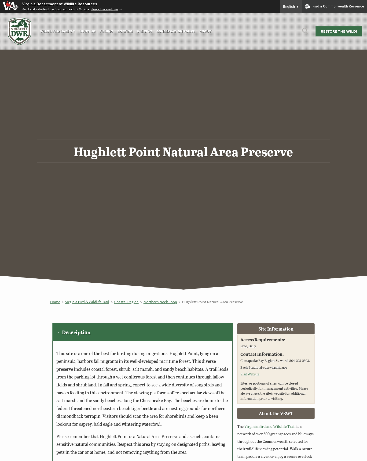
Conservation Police (175, 31)
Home (55, 302)
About (205, 31)
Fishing (106, 31)
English (291, 6)
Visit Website (249, 374)
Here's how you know (104, 9)
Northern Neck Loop (160, 302)
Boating (124, 31)
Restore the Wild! (339, 31)
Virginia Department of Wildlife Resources (59, 4)
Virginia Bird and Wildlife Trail (270, 426)
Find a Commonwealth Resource (334, 6)
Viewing (144, 31)
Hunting (87, 31)
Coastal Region (126, 302)
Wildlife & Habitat (57, 31)
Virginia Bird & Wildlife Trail (87, 302)
